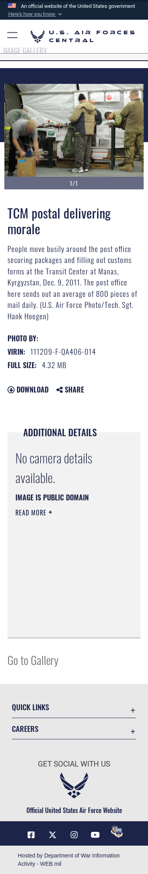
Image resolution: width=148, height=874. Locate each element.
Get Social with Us (74, 763)
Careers (25, 728)
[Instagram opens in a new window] (74, 835)
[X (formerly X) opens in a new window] (52, 835)
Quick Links (30, 707)
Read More (32, 512)
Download (28, 389)
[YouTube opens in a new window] (95, 835)
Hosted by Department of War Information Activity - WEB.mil (69, 859)
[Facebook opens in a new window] (31, 835)
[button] (35, 14)
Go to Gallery (32, 659)
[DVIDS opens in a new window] (117, 832)
